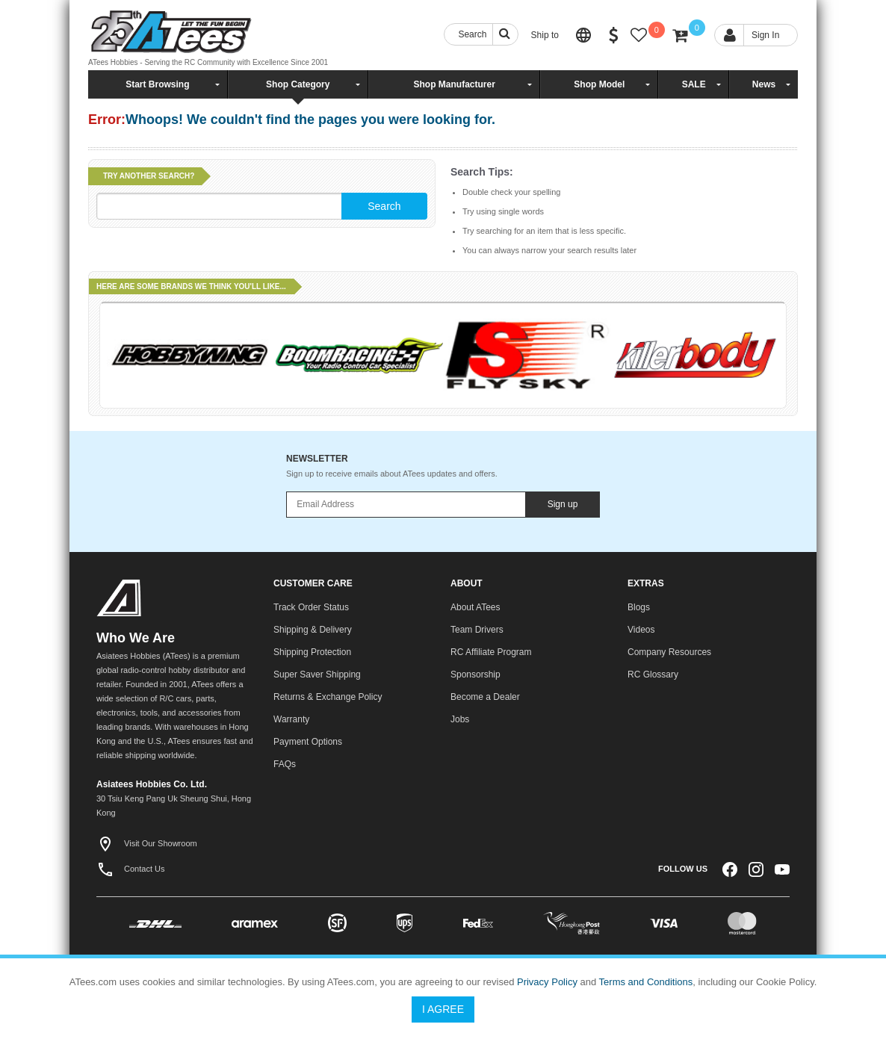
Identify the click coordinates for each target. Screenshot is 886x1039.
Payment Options (307, 741)
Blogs (639, 607)
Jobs (459, 719)
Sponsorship (475, 674)
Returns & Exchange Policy (327, 697)
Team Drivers (477, 629)
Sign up (563, 504)
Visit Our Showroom (146, 843)
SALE (694, 84)
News (763, 84)
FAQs (284, 764)
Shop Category (297, 84)
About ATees (475, 607)
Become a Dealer (485, 697)
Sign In (765, 35)
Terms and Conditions (646, 981)
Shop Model (599, 84)
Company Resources (669, 652)
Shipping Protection (312, 652)
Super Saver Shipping (317, 674)
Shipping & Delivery (312, 629)
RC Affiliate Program (491, 652)
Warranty (291, 719)
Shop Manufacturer (454, 84)
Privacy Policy (547, 981)
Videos (641, 629)
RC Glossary (653, 674)
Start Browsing (157, 84)
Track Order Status (311, 607)
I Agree (443, 1009)
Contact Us (130, 868)
